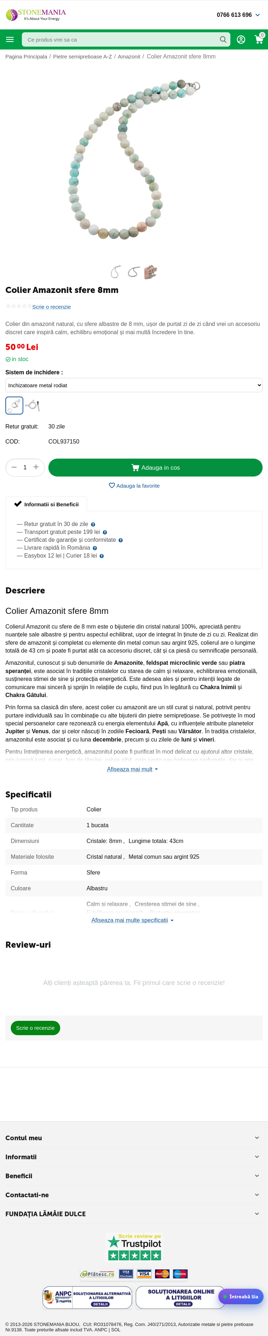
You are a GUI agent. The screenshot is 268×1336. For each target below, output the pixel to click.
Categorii (10, 39)
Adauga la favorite (134, 485)
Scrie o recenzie (51, 307)
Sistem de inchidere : (34, 372)
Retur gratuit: (21, 426)
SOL (115, 1329)
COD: (12, 442)
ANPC (101, 1329)
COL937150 (63, 442)
